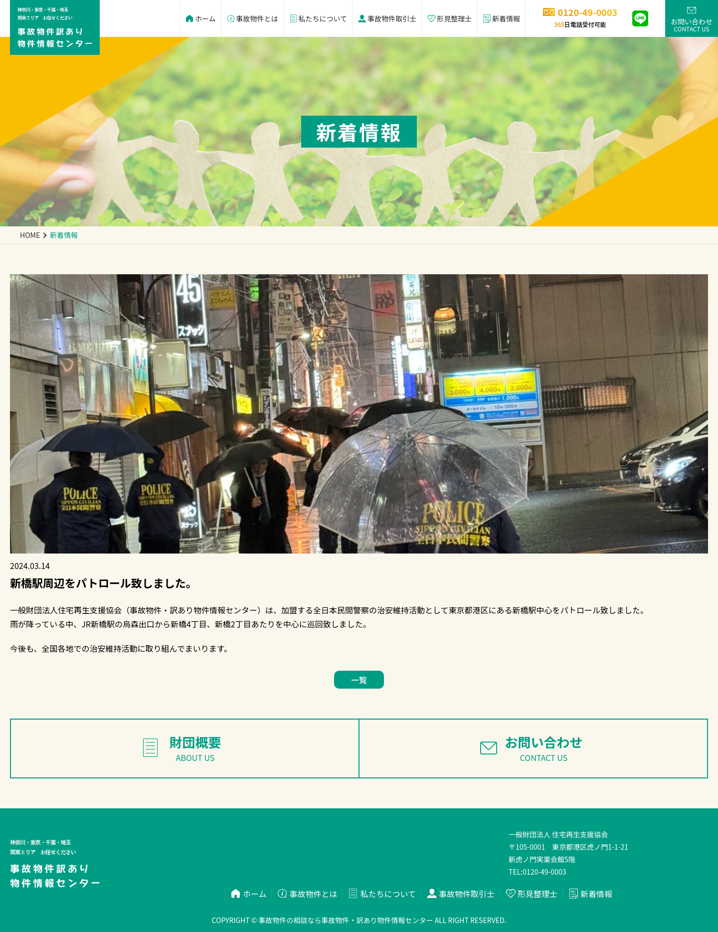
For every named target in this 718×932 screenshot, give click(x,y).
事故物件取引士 (387, 18)
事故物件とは (252, 18)
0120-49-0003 (544, 872)
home (30, 235)
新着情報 (501, 18)
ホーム (200, 18)
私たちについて (318, 18)
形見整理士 (449, 18)
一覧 (359, 680)
